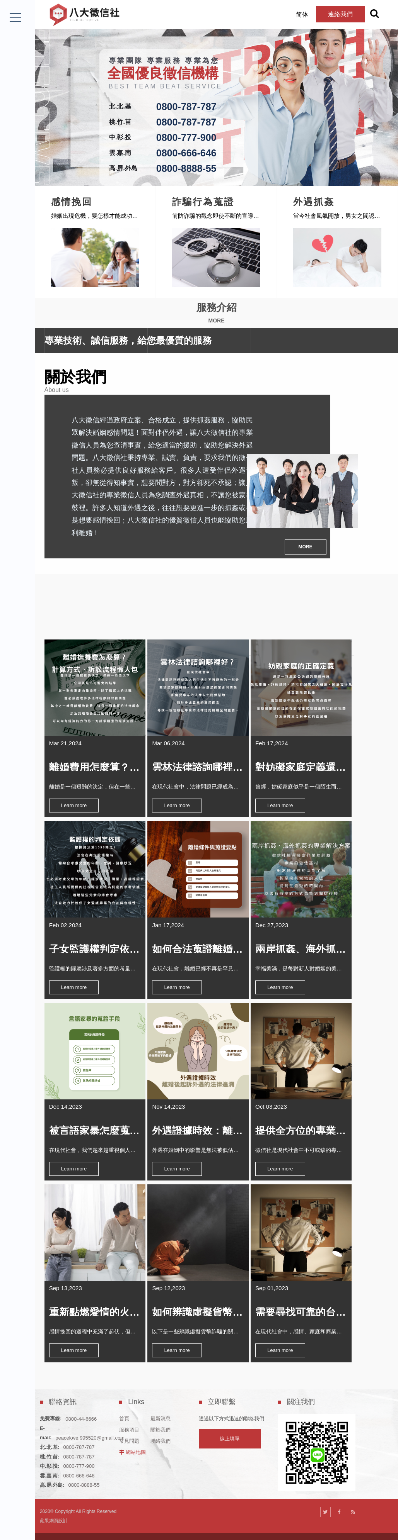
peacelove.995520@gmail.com (90, 1420)
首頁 (124, 1401)
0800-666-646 (186, 153)
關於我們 (160, 1412)
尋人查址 (39, 198)
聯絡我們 (160, 1423)
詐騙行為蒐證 (291, 198)
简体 (292, 14)
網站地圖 (136, 1434)
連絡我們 (330, 14)
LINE (16, 1519)
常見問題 (129, 1423)
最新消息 (160, 1401)
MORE (306, 536)
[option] (216, 93)
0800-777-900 (186, 137)
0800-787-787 (186, 106)
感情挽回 (160, 198)
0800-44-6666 (81, 1401)
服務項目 (129, 1412)
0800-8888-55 (186, 168)
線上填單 (230, 1421)
